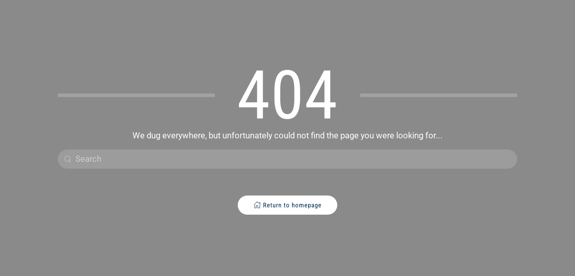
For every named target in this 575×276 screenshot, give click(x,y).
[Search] (287, 159)
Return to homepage (287, 205)
